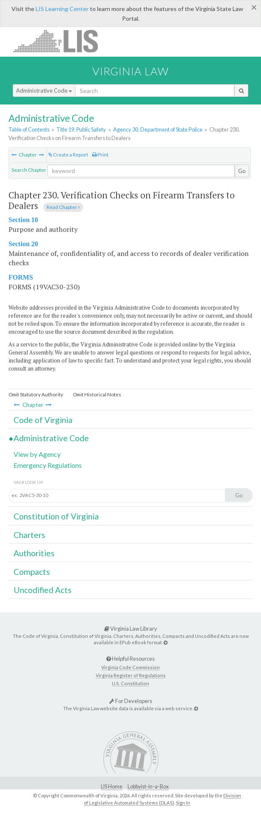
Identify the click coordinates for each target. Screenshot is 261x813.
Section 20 (23, 243)
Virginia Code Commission (130, 667)
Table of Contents (29, 129)
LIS (60, 40)
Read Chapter (63, 207)
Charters (29, 535)
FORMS (20, 277)
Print (100, 154)
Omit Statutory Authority (35, 394)
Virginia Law (130, 71)
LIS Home (111, 786)
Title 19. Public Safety (81, 129)
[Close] (254, 7)
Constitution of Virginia (56, 516)
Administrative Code (44, 90)
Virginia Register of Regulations (131, 675)
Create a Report (68, 154)
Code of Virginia (43, 420)
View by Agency (37, 454)
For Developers (130, 701)
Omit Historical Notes (97, 394)
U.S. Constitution (130, 683)
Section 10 (23, 219)
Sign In (183, 802)
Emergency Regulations (48, 465)
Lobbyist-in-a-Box (148, 786)
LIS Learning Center (62, 8)
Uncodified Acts (43, 590)
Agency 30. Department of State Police (158, 129)
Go (242, 171)
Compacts (32, 572)
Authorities (34, 553)
